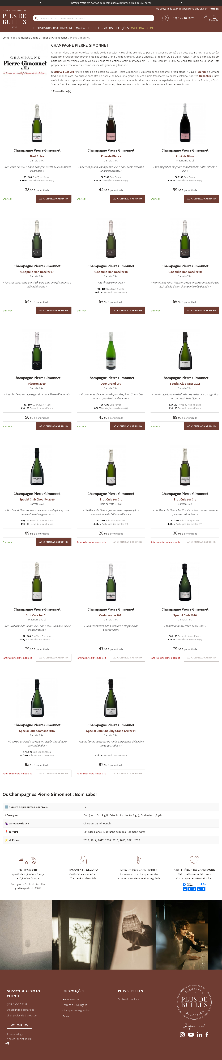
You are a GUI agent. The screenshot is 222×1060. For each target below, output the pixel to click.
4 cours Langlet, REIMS (19, 1039)
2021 (130, 840)
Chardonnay (90, 823)
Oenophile (205, 76)
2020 (137, 840)
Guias (65, 1016)
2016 (115, 840)
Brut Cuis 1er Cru (64, 71)
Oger (142, 831)
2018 (108, 840)
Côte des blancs (92, 831)
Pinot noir (105, 823)
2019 (122, 840)
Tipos (92, 28)
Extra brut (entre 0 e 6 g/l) (124, 815)
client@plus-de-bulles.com (22, 1015)
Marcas (81, 28)
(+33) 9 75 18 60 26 (17, 1004)
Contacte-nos (19, 1024)
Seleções (122, 28)
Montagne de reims (114, 831)
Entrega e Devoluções (74, 1005)
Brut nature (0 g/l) (151, 815)
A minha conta (70, 999)
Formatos (105, 28)
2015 (86, 840)
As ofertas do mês (143, 28)
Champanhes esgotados (76, 1010)
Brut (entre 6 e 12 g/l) (95, 815)
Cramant (132, 831)
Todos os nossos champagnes (53, 28)
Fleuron (201, 71)
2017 (101, 840)
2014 (93, 840)
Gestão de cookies (128, 999)
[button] (7, 1043)
